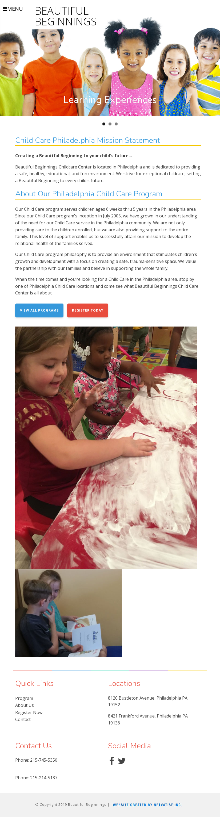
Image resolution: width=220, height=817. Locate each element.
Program (24, 698)
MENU (13, 8)
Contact (23, 719)
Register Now (28, 712)
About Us (24, 705)
